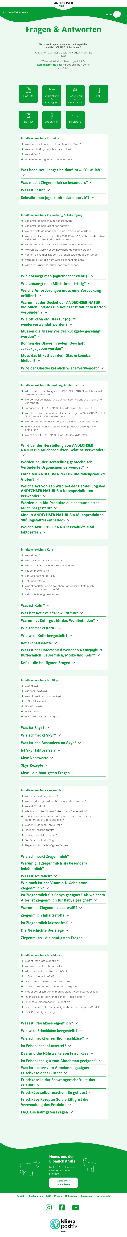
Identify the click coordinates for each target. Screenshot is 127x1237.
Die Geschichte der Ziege (39, 840)
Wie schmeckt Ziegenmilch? (41, 796)
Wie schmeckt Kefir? (36, 570)
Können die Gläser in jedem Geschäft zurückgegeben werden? (62, 254)
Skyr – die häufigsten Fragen (41, 716)
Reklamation (36, 1195)
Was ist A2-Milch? (34, 806)
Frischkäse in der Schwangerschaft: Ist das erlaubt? (54, 996)
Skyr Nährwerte (33, 706)
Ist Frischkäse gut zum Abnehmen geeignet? (50, 986)
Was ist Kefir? (32, 154)
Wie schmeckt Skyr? (36, 691)
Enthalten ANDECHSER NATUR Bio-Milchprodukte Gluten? (58, 408)
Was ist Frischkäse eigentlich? (42, 960)
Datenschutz (103, 1195)
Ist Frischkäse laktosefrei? (39, 976)
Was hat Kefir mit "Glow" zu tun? (43, 560)
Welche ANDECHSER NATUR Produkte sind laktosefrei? (56, 435)
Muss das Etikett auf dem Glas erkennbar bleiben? (54, 259)
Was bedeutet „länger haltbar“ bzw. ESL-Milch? (52, 144)
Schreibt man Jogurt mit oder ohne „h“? (48, 159)
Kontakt (21, 1195)
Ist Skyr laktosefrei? (35, 701)
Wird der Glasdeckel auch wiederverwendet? (51, 265)
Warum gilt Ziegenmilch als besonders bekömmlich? (55, 801)
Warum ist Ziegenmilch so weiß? (43, 824)
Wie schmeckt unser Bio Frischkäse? (45, 971)
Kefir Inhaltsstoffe (34, 581)
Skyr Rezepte (32, 711)
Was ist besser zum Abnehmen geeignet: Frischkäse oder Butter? (62, 991)
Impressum (87, 1195)
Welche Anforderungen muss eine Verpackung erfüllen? (57, 231)
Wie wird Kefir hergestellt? (39, 575)
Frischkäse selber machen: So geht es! (47, 1002)
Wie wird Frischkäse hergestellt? (43, 966)
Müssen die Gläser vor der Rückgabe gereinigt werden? (57, 249)
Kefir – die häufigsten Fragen (41, 594)
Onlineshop (71, 1195)
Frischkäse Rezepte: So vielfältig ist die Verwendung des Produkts (62, 1007)
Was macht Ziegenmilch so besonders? (47, 149)
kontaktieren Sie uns (49, 64)
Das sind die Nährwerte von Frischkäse (47, 981)
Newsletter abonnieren (63, 1182)
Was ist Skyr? (31, 686)
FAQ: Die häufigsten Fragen (40, 1012)
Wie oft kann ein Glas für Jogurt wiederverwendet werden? (59, 244)
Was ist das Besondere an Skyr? (42, 696)
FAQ (48, 1195)
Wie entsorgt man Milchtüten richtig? (46, 225)
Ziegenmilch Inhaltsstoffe (39, 830)
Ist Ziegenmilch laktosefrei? (40, 835)
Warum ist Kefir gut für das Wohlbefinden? (49, 565)
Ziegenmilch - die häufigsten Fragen (46, 845)
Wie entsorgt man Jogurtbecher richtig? (48, 220)
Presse (58, 1195)
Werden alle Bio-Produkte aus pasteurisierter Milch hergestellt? (61, 421)
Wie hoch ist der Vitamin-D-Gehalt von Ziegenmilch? (55, 811)
